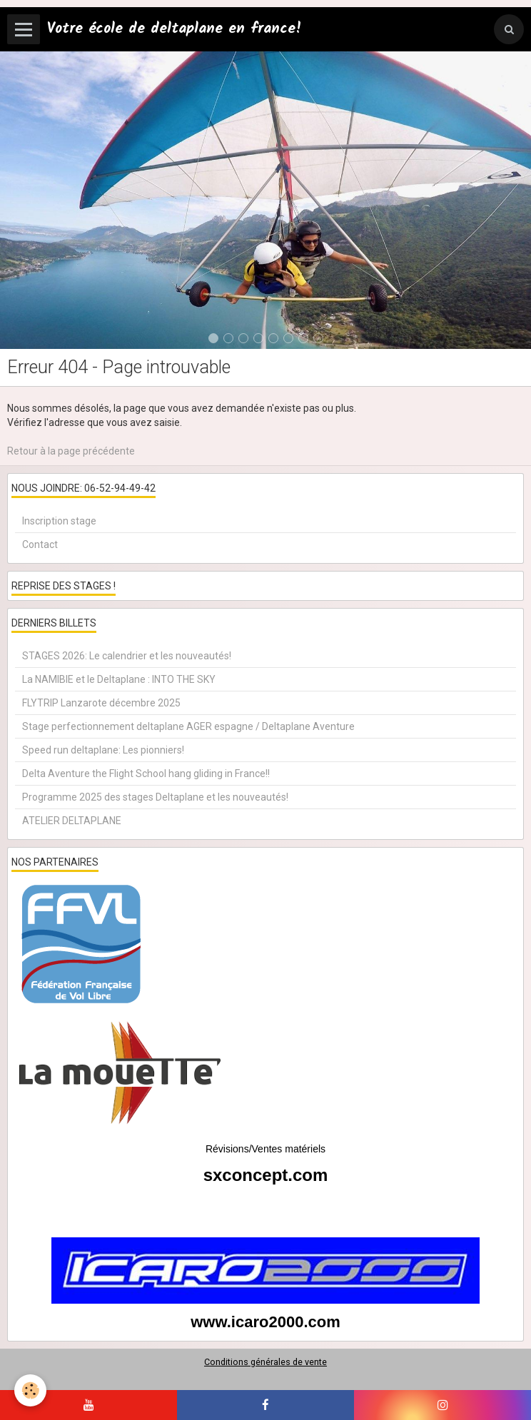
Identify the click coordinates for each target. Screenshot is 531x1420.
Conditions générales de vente (265, 1361)
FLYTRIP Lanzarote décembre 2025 (101, 703)
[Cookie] (30, 1390)
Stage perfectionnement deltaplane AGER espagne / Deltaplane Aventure (188, 726)
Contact (40, 544)
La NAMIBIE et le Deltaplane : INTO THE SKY (119, 679)
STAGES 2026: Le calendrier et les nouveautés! (126, 655)
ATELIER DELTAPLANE (71, 820)
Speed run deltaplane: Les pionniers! (103, 750)
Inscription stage (59, 521)
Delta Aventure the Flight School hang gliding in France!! (146, 773)
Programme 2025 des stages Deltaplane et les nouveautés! (155, 797)
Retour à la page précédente (71, 451)
